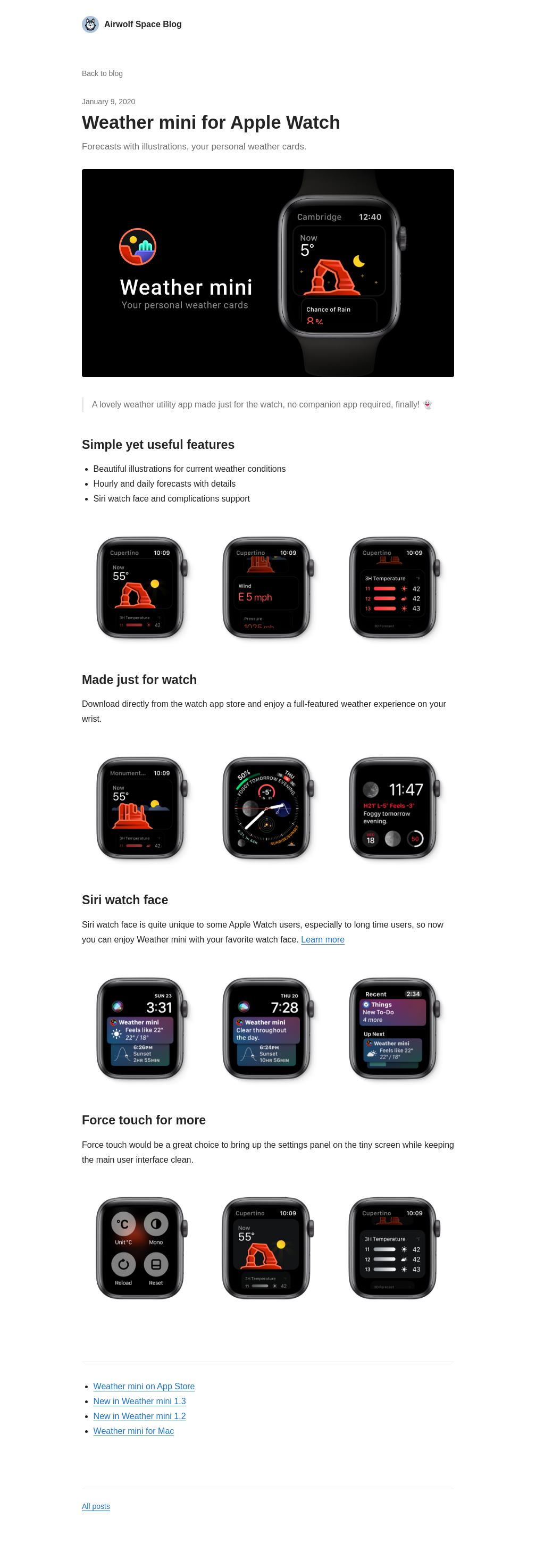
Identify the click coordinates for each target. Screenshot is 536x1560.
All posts (96, 1506)
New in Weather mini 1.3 (140, 1401)
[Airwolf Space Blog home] (132, 24)
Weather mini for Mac (134, 1431)
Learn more (323, 939)
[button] (268, 273)
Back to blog (102, 73)
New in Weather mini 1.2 (140, 1416)
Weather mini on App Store (144, 1386)
